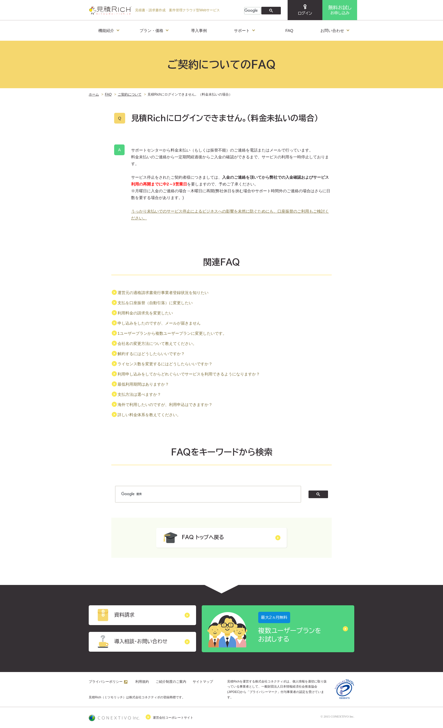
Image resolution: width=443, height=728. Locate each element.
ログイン (305, 9)
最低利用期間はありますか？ (143, 384)
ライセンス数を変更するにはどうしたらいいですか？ (165, 364)
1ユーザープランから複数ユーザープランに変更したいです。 (172, 333)
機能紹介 (108, 29)
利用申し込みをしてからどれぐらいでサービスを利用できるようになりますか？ (189, 374)
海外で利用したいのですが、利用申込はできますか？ (165, 404)
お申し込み (339, 10)
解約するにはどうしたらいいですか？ (151, 353)
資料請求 (142, 615)
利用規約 (142, 682)
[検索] (251, 10)
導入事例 (199, 30)
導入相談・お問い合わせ (142, 642)
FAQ (289, 30)
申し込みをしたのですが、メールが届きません (159, 323)
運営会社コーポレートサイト (141, 717)
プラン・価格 (154, 29)
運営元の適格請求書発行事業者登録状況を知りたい (163, 292)
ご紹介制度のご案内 (171, 682)
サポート (244, 29)
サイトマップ (203, 682)
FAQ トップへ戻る (221, 538)
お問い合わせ (334, 29)
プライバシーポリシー (106, 682)
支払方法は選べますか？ (139, 394)
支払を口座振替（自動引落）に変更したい (155, 303)
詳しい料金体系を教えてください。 (149, 414)
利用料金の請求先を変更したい (145, 313)
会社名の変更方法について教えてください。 (157, 343)
